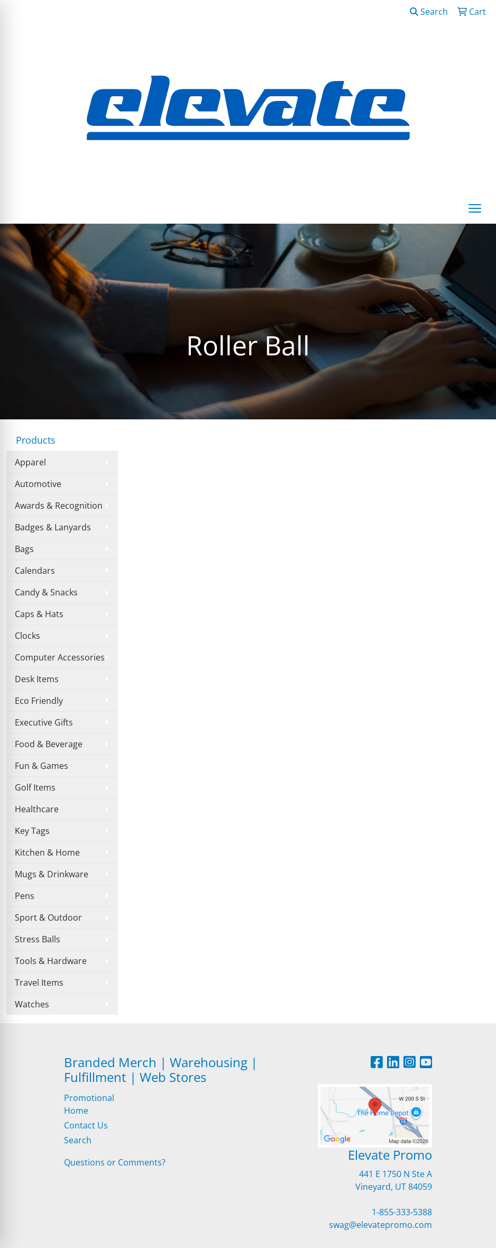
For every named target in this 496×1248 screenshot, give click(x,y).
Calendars (35, 570)
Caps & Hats (39, 614)
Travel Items (39, 982)
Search (429, 11)
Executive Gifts (44, 722)
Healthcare (37, 809)
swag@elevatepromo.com (380, 1225)
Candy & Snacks (46, 592)
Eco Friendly (39, 700)
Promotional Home (89, 1104)
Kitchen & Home (47, 852)
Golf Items (35, 787)
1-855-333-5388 (402, 1212)
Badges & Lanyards (53, 527)
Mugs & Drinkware (51, 874)
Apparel (30, 462)
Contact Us (86, 1125)
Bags (24, 549)
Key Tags (32, 831)
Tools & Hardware (51, 961)
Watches (32, 1004)
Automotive (38, 484)
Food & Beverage (48, 744)
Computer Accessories (60, 657)
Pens (24, 896)
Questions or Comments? (115, 1162)
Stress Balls (37, 939)
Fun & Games (41, 766)
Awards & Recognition (59, 505)
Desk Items (37, 679)
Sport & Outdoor (48, 917)
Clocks (27, 635)
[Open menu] (474, 208)
